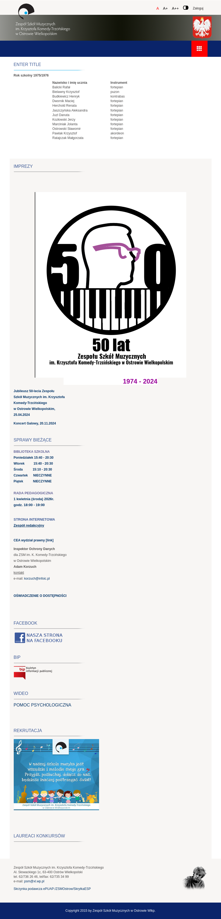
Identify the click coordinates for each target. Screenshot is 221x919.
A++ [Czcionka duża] (175, 8)
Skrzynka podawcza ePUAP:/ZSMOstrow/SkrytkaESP (52, 889)
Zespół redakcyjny (29, 525)
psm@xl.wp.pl (34, 881)
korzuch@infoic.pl (37, 578)
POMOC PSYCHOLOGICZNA (42, 705)
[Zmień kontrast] (185, 7)
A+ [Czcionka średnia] (165, 8)
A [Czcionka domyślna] (157, 8)
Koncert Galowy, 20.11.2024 (35, 423)
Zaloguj (198, 8)
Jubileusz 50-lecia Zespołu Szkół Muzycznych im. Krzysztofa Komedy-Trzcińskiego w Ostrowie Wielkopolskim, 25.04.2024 (39, 403)
